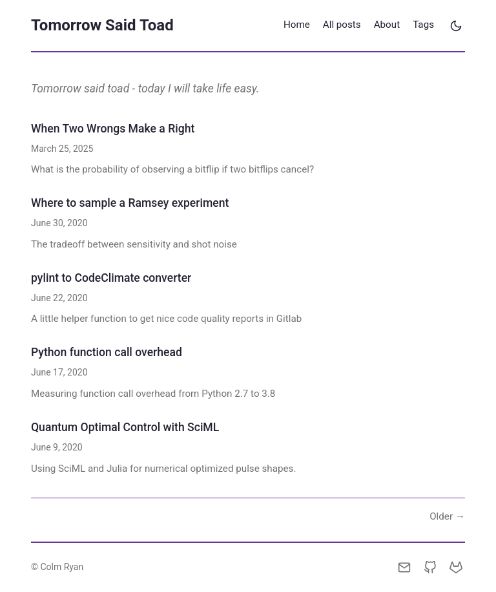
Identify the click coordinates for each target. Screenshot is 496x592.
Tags (423, 24)
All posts (342, 24)
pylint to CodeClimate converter (111, 277)
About (387, 24)
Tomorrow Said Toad (102, 25)
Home (297, 24)
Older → (447, 516)
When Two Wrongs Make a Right (112, 128)
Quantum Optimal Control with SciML (125, 427)
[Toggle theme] (456, 26)
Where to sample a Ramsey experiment (130, 202)
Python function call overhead (106, 352)
